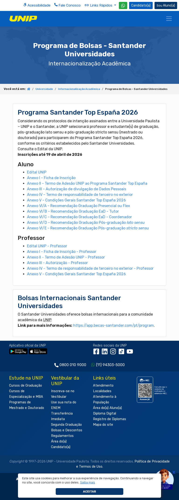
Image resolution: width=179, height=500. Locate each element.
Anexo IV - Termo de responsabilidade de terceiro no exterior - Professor (90, 268)
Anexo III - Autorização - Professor (57, 263)
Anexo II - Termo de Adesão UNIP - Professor (66, 257)
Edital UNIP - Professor (47, 246)
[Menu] (169, 18)
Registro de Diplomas (109, 419)
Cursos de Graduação (25, 386)
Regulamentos (62, 436)
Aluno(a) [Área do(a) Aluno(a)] (166, 5)
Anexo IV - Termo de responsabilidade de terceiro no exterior (80, 194)
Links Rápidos (98, 5)
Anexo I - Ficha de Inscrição (51, 178)
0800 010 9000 (72, 365)
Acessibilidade (37, 5)
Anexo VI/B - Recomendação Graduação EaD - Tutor (73, 211)
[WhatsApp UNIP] (123, 5)
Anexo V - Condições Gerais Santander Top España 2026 (76, 200)
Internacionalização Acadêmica (79, 89)
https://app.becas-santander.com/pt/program (113, 325)
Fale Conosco (67, 5)
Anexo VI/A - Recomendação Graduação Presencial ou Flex (78, 206)
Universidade (44, 89)
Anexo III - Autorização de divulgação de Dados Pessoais (76, 189)
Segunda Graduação (66, 425)
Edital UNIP (36, 172)
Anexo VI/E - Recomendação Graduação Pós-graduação (88, 228)
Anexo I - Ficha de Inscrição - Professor (61, 251)
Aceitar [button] (89, 491)
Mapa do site (103, 425)
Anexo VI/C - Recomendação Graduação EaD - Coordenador (79, 217)
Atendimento (103, 386)
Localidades (102, 391)
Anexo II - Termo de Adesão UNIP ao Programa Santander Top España (87, 183)
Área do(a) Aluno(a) (107, 408)
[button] (88, 482)
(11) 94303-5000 (110, 365)
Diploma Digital (104, 413)
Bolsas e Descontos (66, 430)
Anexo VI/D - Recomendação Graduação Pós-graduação (86, 222)
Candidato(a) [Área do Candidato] (141, 5)
